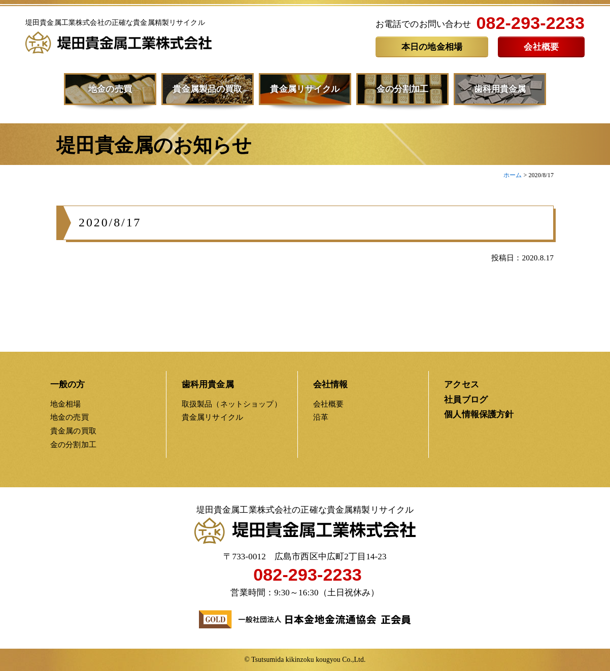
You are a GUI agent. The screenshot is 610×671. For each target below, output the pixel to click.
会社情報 (330, 384)
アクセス (461, 384)
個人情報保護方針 (479, 414)
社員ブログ (466, 400)
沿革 (320, 417)
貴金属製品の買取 (207, 89)
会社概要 (541, 47)
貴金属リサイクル (305, 89)
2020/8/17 (110, 225)
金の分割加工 (403, 89)
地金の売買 (110, 89)
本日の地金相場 (431, 47)
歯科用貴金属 (500, 89)
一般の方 (67, 384)
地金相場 (65, 403)
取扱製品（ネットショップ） (232, 403)
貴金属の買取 (73, 430)
